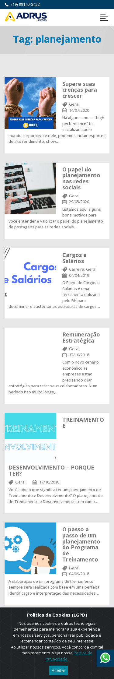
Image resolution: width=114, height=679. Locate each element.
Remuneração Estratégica (81, 337)
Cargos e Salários (74, 258)
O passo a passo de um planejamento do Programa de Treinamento (81, 544)
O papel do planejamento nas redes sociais (81, 178)
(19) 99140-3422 (25, 4)
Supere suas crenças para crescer (79, 90)
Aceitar (58, 670)
